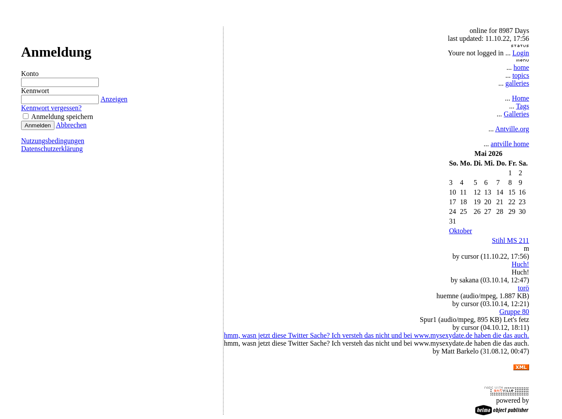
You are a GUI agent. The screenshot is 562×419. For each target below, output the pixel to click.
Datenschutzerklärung (52, 148)
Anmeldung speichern (58, 116)
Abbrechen (71, 125)
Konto (30, 73)
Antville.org (512, 129)
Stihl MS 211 (510, 240)
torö (523, 288)
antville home (510, 144)
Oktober (460, 231)
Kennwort (35, 90)
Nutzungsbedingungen (52, 140)
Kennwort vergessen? (51, 108)
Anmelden (38, 125)
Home (520, 98)
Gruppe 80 (514, 311)
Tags (522, 106)
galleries (517, 83)
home (522, 67)
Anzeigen (113, 99)
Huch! (520, 264)
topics (520, 75)
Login (520, 53)
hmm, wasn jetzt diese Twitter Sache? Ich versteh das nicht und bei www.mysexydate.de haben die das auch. (376, 335)
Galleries (516, 114)
